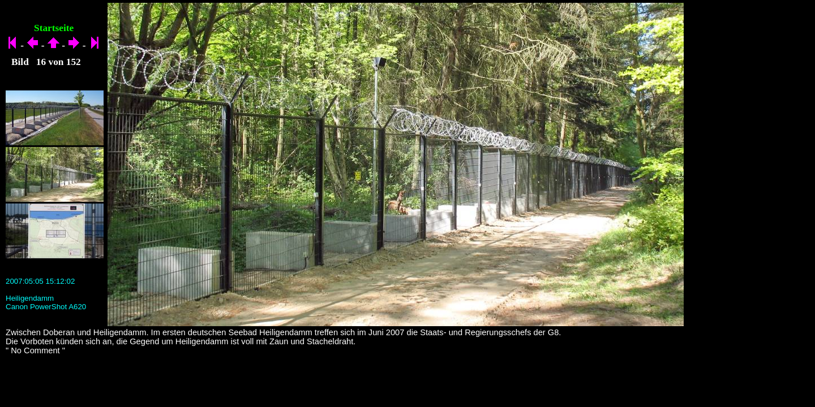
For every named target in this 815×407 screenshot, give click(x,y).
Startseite (54, 28)
